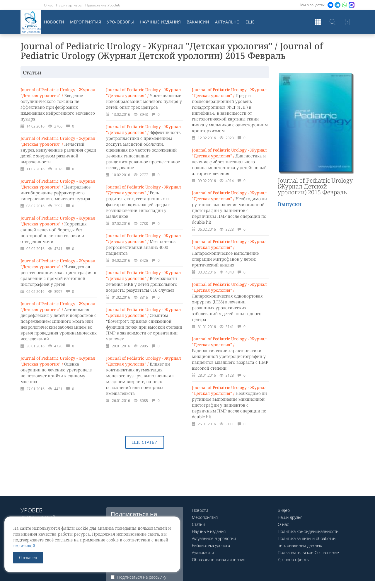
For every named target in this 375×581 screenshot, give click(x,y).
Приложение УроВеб (102, 5)
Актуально (227, 22)
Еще (250, 22)
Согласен (28, 557)
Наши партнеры (69, 5)
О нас (48, 5)
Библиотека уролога (211, 545)
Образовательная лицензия (218, 559)
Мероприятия (85, 22)
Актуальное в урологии (214, 538)
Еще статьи (145, 442)
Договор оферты (293, 559)
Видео (284, 510)
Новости (54, 22)
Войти (347, 22)
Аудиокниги (203, 552)
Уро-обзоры (120, 22)
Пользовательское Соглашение (308, 552)
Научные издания (160, 22)
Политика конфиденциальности (308, 531)
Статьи (198, 524)
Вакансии (198, 22)
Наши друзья (290, 517)
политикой (24, 545)
